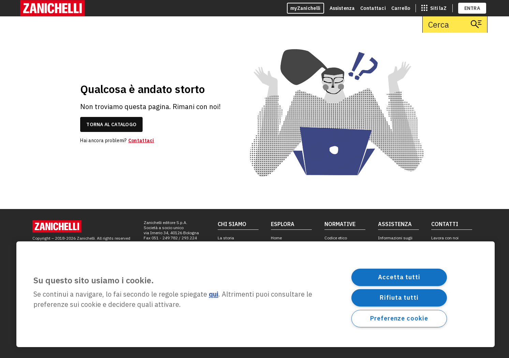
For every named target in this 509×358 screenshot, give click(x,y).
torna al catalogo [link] (111, 124)
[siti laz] (434, 8)
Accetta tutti (399, 277)
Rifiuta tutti (399, 297)
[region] (255, 294)
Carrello (400, 8)
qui (213, 294)
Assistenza (342, 8)
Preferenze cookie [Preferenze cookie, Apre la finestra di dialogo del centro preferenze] (399, 318)
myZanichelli (305, 8)
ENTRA (472, 8)
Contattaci (373, 8)
